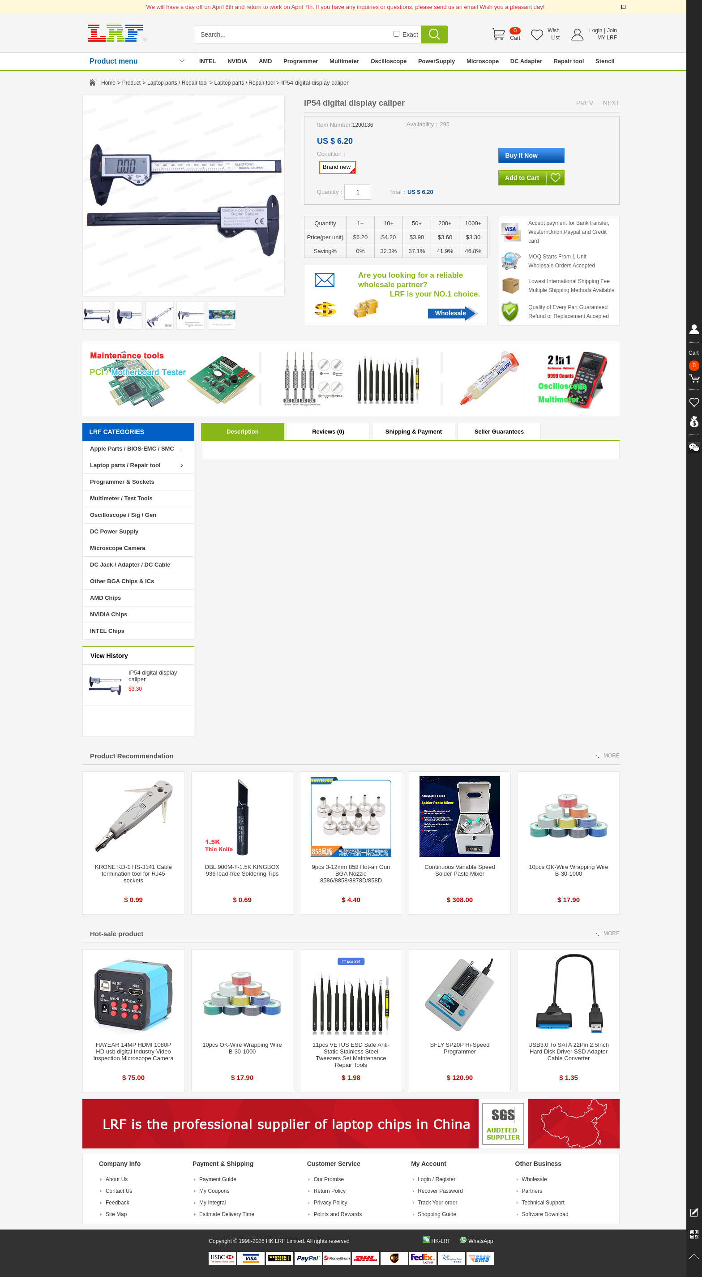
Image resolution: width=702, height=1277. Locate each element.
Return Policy (330, 1191)
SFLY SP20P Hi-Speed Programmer (460, 1048)
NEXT (611, 103)
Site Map (116, 1214)
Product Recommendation (132, 756)
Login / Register (436, 1179)
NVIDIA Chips (108, 614)
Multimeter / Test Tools (121, 498)
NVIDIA (237, 61)
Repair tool (568, 61)
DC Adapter (526, 61)
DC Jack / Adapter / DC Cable (130, 564)
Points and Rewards (338, 1214)
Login (595, 30)
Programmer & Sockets (122, 481)
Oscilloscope (388, 61)
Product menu (114, 61)
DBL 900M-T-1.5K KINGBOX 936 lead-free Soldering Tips (242, 870)
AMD (265, 61)
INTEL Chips (107, 631)
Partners (532, 1191)
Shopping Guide (437, 1214)
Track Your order (437, 1203)
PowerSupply (436, 61)
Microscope (483, 61)
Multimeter (344, 61)
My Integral (212, 1203)
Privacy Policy (330, 1203)
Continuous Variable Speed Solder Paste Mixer (459, 870)
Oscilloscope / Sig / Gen (123, 515)
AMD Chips (105, 597)
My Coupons (214, 1191)
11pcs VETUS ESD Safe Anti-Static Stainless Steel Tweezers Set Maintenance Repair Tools (351, 1054)
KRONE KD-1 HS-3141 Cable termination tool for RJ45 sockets (133, 874)
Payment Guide (217, 1179)
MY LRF (607, 37)
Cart (515, 38)
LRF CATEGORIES (117, 431)
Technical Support (543, 1203)
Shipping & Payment (413, 431)
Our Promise (329, 1179)
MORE (612, 755)
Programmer (300, 61)
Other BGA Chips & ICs (122, 581)
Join (612, 30)
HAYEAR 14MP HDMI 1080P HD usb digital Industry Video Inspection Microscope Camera (133, 1051)
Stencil (605, 61)
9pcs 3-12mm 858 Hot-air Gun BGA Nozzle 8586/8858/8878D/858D (351, 874)
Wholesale (450, 313)
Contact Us (119, 1191)
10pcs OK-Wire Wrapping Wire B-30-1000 (568, 870)
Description (243, 431)
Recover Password (440, 1191)
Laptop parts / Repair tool (177, 83)
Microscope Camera (118, 548)
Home (108, 83)
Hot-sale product (116, 933)
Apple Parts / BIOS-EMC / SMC (132, 448)
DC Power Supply (114, 531)
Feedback (117, 1203)
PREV (584, 103)
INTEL (207, 61)
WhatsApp (480, 1241)
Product (131, 83)
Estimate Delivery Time (226, 1214)
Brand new (339, 168)
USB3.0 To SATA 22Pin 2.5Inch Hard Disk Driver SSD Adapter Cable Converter (568, 1051)
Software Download (545, 1214)
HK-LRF (440, 1241)
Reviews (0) (328, 431)
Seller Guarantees (499, 431)
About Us (117, 1179)
